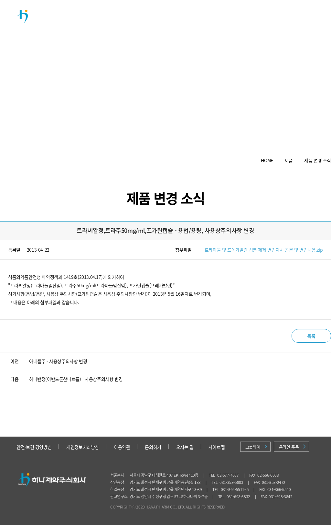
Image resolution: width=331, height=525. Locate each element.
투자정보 (215, 16)
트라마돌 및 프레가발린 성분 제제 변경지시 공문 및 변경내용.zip (264, 249)
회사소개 (118, 16)
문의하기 (153, 447)
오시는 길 (185, 447)
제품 (150, 16)
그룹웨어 (256, 447)
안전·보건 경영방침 (33, 447)
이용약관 (122, 447)
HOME (267, 160)
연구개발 (182, 16)
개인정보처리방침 (82, 447)
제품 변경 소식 (317, 160)
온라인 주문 (292, 447)
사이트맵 (216, 447)
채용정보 (247, 16)
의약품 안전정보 (279, 19)
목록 (311, 336)
